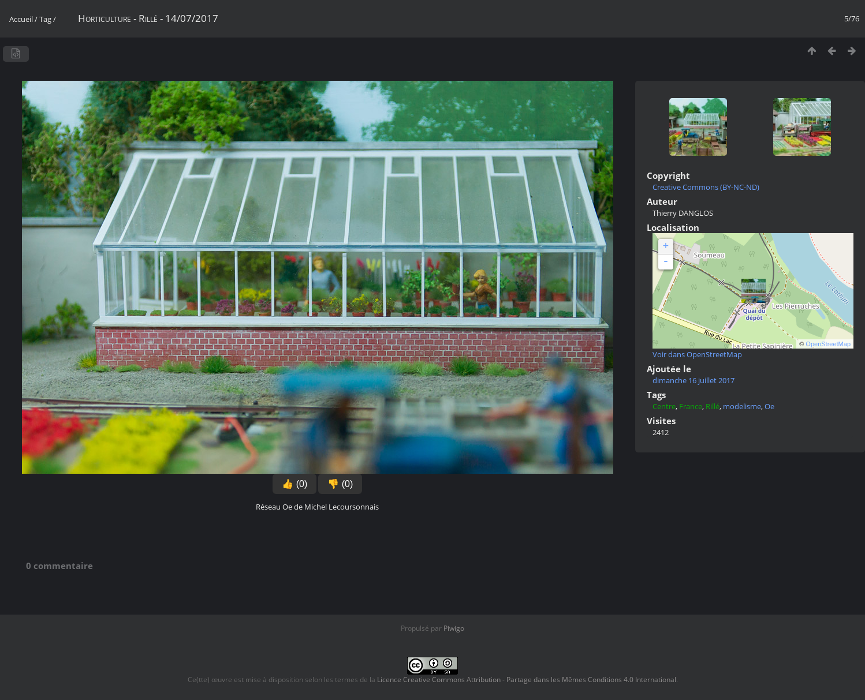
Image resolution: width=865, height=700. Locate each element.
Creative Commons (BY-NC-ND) (706, 187)
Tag (45, 19)
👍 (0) (294, 484)
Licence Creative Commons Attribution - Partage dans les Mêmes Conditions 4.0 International (526, 679)
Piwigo (453, 628)
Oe (769, 406)
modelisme (742, 406)
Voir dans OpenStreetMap (697, 354)
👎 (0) (340, 484)
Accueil (21, 19)
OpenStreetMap (828, 343)
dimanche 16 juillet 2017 (693, 380)
